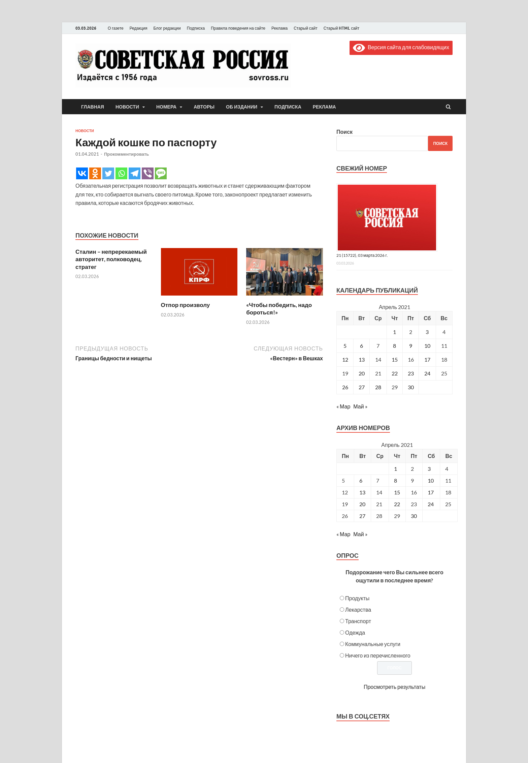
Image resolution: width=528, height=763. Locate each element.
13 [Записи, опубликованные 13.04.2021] (362, 359)
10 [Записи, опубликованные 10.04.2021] (427, 345)
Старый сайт (306, 28)
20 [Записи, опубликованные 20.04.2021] (362, 373)
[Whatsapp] (121, 173)
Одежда (355, 632)
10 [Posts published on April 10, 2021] (431, 480)
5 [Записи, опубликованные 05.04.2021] (344, 345)
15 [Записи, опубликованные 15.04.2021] (395, 359)
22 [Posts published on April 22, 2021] (397, 504)
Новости (127, 107)
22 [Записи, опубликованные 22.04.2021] (395, 373)
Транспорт (358, 621)
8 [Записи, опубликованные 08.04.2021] (394, 345)
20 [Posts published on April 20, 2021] (362, 504)
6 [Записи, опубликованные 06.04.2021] (361, 345)
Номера (166, 107)
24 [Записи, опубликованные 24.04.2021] (427, 373)
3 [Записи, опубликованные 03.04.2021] (427, 332)
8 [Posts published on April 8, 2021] (395, 480)
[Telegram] (134, 173)
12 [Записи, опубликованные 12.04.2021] (345, 359)
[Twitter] (108, 173)
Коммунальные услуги (372, 644)
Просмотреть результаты (394, 686)
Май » (360, 406)
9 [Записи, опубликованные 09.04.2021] (410, 345)
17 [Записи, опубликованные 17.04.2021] (427, 359)
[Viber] (148, 173)
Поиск (344, 131)
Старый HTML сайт (342, 28)
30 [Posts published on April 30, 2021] (414, 516)
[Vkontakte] (82, 173)
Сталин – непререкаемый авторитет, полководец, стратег (111, 259)
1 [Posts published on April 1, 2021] (395, 468)
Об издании (241, 107)
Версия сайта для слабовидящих (401, 47)
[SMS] (161, 173)
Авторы (204, 107)
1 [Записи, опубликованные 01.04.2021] (394, 332)
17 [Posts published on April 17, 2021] (431, 492)
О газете (116, 28)
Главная (92, 107)
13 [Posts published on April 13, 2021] (362, 492)
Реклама (279, 28)
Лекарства (358, 609)
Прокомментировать (126, 154)
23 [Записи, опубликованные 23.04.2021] (411, 373)
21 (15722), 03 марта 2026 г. (362, 255)
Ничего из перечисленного (377, 655)
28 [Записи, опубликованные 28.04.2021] (378, 387)
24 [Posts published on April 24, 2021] (431, 504)
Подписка (196, 28)
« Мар (343, 406)
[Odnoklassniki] (95, 173)
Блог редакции (167, 28)
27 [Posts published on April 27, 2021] (362, 516)
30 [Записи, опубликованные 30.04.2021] (411, 387)
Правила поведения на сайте (238, 28)
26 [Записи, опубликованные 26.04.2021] (345, 387)
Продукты (357, 598)
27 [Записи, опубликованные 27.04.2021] (362, 387)
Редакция (138, 28)
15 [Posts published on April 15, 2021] (397, 492)
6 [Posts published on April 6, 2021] (360, 480)
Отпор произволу (185, 304)
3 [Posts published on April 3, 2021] (429, 468)
